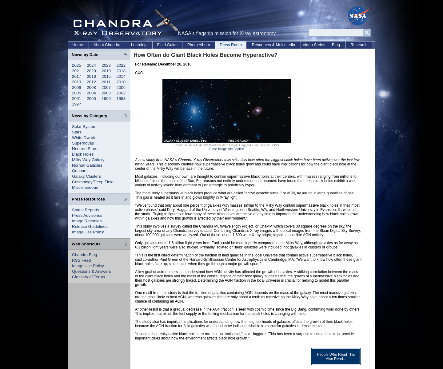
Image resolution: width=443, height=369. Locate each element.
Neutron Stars (84, 148)
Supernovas (83, 143)
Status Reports (85, 210)
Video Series (314, 44)
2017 (76, 76)
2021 (76, 71)
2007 (106, 87)
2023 (106, 65)
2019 (106, 71)
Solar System (84, 126)
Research (359, 44)
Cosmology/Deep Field (93, 182)
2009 (76, 87)
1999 (106, 98)
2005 (76, 93)
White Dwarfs (84, 137)
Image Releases (87, 221)
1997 (76, 104)
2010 (121, 82)
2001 (76, 98)
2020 (91, 71)
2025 (76, 65)
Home (77, 44)
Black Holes (83, 154)
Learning (139, 44)
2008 (91, 87)
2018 (121, 71)
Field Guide (167, 44)
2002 (121, 93)
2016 (91, 76)
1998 (121, 98)
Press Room (231, 44)
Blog (336, 44)
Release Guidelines (90, 226)
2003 (106, 93)
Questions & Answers (91, 271)
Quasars (79, 171)
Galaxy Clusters (86, 176)
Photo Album (198, 44)
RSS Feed (81, 260)
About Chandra (107, 44)
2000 (91, 98)
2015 (106, 76)
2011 (106, 82)
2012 (91, 82)
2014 (121, 76)
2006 (121, 87)
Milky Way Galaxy (88, 159)
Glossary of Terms (88, 277)
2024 (91, 65)
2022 (121, 65)
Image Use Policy (88, 232)
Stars (77, 132)
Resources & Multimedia (273, 44)
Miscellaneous (85, 187)
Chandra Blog (84, 254)
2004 (91, 93)
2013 (76, 82)
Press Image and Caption (227, 149)
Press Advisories (87, 215)
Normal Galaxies (87, 165)
